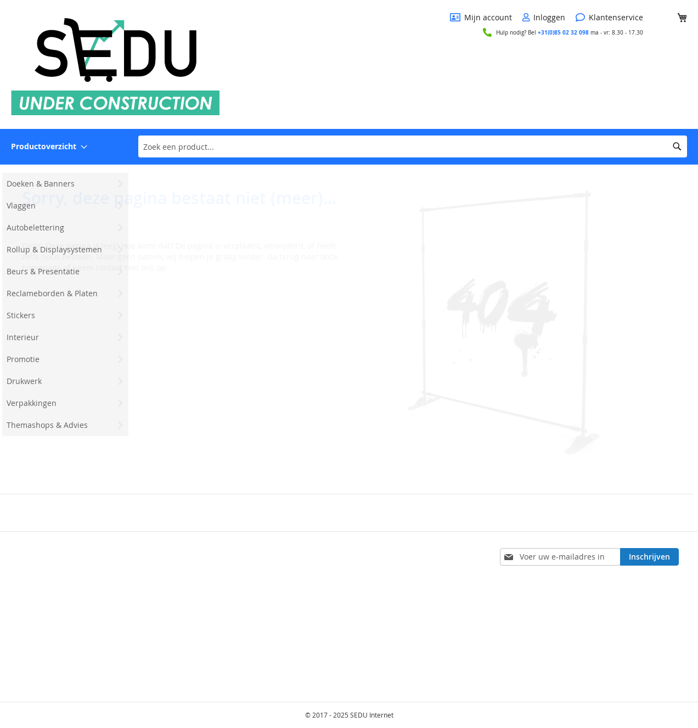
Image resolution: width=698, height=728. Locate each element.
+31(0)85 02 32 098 (563, 32)
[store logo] (115, 63)
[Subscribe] (649, 557)
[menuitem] (49, 147)
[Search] (677, 146)
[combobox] (412, 146)
